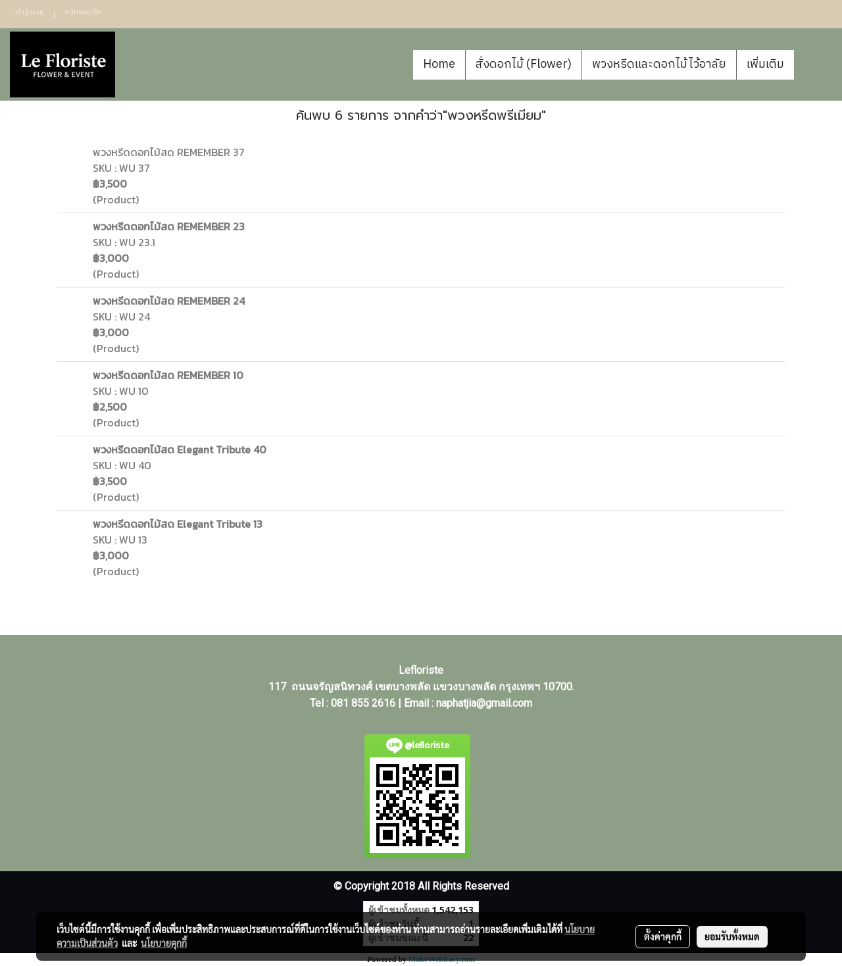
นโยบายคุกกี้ (164, 943)
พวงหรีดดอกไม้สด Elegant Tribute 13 (177, 524)
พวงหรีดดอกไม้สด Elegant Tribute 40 (179, 449)
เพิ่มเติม (765, 64)
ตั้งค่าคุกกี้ (662, 936)
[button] (814, 64)
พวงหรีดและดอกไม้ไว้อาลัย (659, 64)
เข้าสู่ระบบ (29, 12)
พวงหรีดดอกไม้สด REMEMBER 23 (169, 226)
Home (439, 64)
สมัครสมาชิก (83, 12)
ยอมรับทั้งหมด (732, 936)
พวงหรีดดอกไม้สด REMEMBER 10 (168, 375)
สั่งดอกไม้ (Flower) (524, 64)
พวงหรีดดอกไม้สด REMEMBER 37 (169, 152)
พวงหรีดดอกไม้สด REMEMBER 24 (169, 301)
